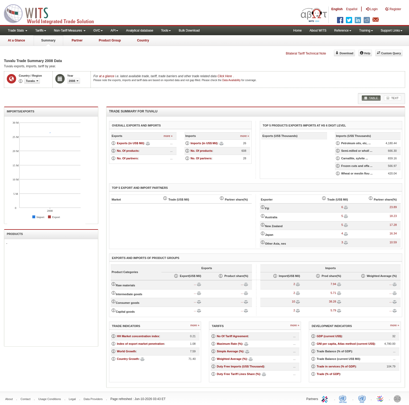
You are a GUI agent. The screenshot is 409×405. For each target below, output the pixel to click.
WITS (52, 13)
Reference (342, 30)
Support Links (391, 30)
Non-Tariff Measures (70, 30)
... (195, 284)
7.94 (333, 284)
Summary (48, 40)
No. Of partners (127, 158)
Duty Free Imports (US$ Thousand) (240, 366)
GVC (98, 30)
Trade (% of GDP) (328, 374)
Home (297, 30)
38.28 (332, 301)
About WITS (318, 30)
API (114, 30)
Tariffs (40, 30)
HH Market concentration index (138, 336)
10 (293, 301)
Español (351, 9)
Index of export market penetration (140, 343)
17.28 (393, 224)
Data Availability (231, 80)
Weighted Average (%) (232, 358)
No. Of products (128, 150)
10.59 (393, 242)
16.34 (393, 233)
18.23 (393, 215)
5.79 (333, 310)
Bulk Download (189, 30)
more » (168, 135)
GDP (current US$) (329, 336)
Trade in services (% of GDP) (336, 366)
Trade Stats (17, 30)
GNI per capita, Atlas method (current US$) (346, 343)
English (336, 9)
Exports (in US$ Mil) (130, 143)
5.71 (333, 292)
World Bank (398, 398)
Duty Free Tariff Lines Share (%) (238, 374)
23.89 (393, 207)
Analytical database (139, 30)
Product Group (110, 40)
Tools (166, 30)
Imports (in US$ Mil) (204, 143)
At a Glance (16, 40)
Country (143, 40)
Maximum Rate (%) (229, 343)
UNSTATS (362, 398)
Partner (77, 40)
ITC (325, 398)
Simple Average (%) (230, 351)
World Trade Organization (380, 398)
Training (366, 30)
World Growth (126, 351)
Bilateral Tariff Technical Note (306, 53)
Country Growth (128, 358)
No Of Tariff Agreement (232, 336)
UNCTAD (344, 398)
